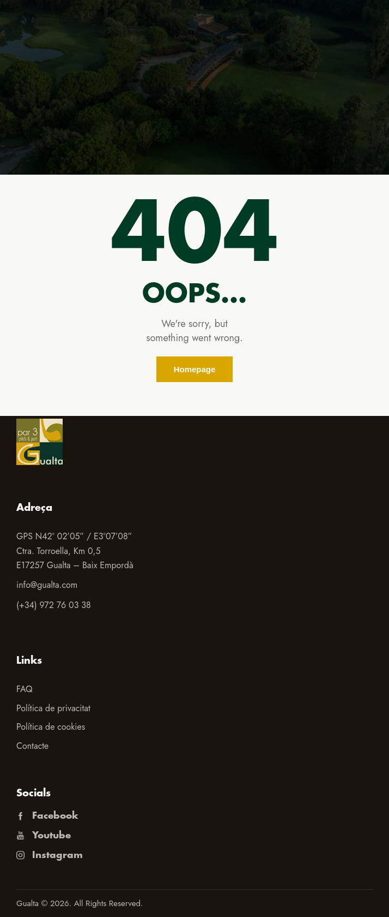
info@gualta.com (46, 585)
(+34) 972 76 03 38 (53, 605)
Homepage (195, 369)
